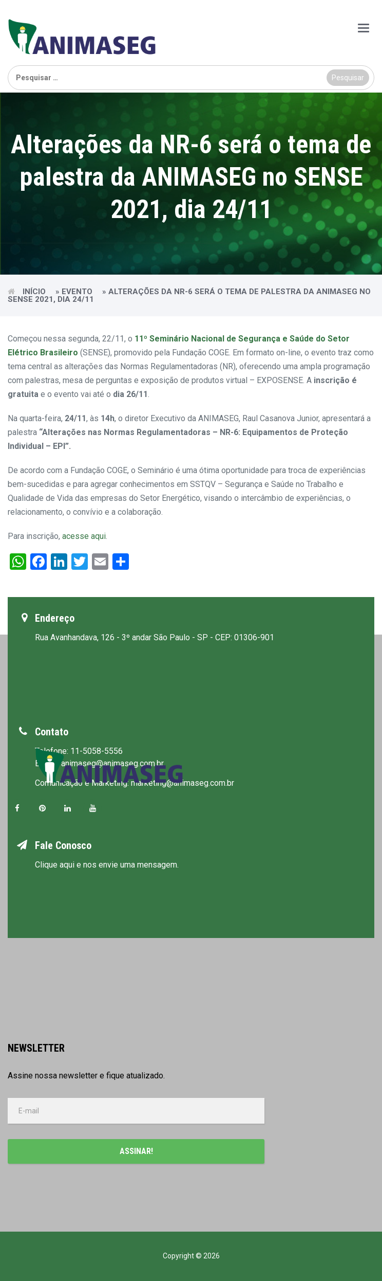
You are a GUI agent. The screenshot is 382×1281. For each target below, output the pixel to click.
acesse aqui (84, 536)
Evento (77, 291)
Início (34, 291)
